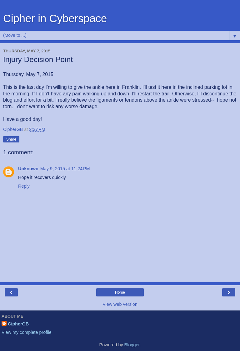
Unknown (28, 168)
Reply (24, 186)
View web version (120, 304)
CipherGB (18, 323)
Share (11, 139)
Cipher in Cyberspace (55, 18)
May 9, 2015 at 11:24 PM (65, 168)
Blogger (132, 344)
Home (120, 292)
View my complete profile (27, 332)
